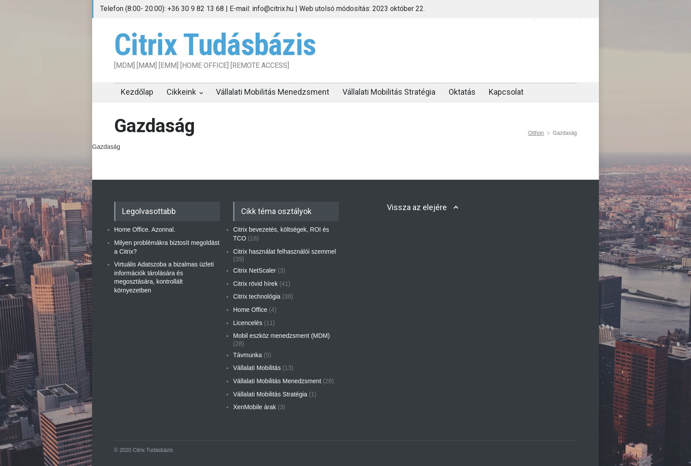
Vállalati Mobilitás (257, 367)
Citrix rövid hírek (255, 283)
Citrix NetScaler (254, 270)
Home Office (250, 309)
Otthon (536, 133)
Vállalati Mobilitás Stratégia (388, 91)
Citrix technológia (256, 296)
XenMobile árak (254, 407)
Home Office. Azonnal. (144, 229)
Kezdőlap (137, 91)
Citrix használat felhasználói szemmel (284, 251)
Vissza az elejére (417, 207)
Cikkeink (181, 91)
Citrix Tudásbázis (215, 45)
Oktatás (462, 91)
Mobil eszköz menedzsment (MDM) (281, 335)
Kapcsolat (506, 91)
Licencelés (247, 322)
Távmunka (247, 355)
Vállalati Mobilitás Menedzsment (272, 91)
